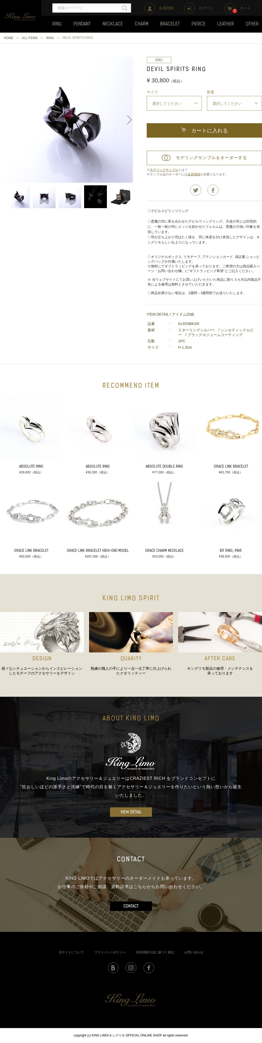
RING (50, 38)
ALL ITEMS (30, 38)
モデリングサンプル (164, 170)
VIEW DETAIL (131, 812)
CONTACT (131, 906)
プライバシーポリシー (110, 952)
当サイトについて (71, 952)
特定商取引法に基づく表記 (155, 952)
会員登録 (194, 174)
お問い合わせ (193, 952)
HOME (8, 38)
